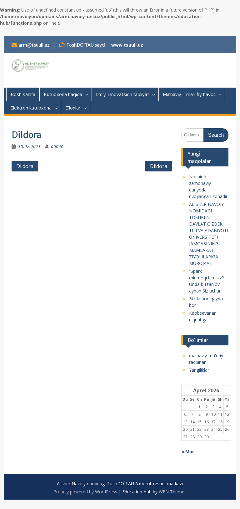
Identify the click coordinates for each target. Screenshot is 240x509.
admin (57, 146)
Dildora (24, 166)
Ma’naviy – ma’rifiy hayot (189, 94)
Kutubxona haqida (63, 94)
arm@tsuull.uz (33, 45)
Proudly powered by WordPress (85, 492)
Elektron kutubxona (31, 107)
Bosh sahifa (23, 94)
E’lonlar (73, 107)
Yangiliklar (199, 370)
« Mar (187, 452)
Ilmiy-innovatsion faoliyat (122, 94)
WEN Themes (173, 492)
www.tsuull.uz (127, 45)
